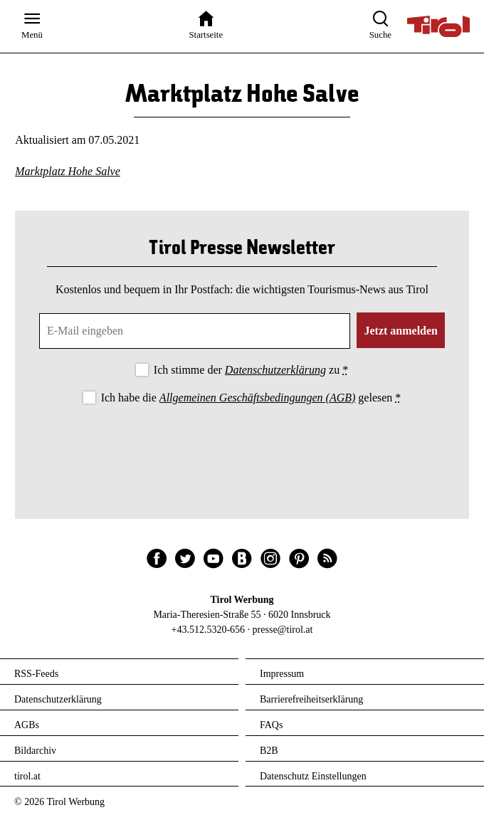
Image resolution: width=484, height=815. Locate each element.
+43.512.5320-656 (209, 629)
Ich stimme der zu (251, 370)
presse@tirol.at (283, 629)
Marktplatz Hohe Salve (67, 171)
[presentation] (242, 446)
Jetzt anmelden (401, 331)
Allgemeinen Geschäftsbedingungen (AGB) (257, 397)
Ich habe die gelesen (251, 397)
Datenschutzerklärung (275, 370)
